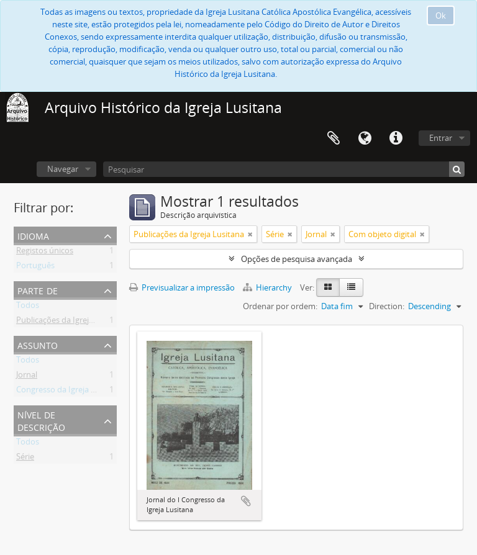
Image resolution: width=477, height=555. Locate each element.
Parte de (37, 289)
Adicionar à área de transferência (246, 501)
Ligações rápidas (395, 138)
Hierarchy (268, 287)
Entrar (440, 137)
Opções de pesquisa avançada (296, 258)
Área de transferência (333, 138)
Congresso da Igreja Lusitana (69, 391)
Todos (27, 307)
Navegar (62, 168)
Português (35, 267)
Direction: (386, 306)
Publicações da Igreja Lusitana (71, 322)
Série (25, 458)
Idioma (364, 138)
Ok (440, 15)
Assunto (37, 344)
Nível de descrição (41, 420)
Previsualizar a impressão (182, 287)
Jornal (26, 376)
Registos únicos (44, 252)
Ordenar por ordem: (280, 306)
